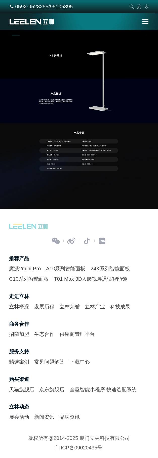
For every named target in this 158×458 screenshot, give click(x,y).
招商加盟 (19, 334)
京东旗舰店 (51, 389)
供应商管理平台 (77, 334)
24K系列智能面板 (110, 268)
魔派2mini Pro (25, 268)
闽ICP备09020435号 (79, 447)
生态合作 (44, 334)
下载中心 (80, 362)
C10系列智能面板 (29, 279)
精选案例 (19, 362)
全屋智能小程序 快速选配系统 (103, 389)
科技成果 (120, 306)
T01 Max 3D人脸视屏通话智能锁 (90, 279)
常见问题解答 (49, 362)
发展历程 (44, 306)
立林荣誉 (70, 306)
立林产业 (95, 306)
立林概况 (19, 306)
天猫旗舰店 (21, 389)
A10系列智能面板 (65, 268)
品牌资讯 (70, 417)
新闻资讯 (44, 417)
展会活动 (19, 417)
